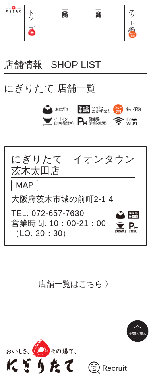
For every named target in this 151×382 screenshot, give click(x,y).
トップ (92, 20)
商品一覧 (107, 7)
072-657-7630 (57, 213)
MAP (25, 185)
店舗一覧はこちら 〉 (75, 283)
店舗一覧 (123, 7)
